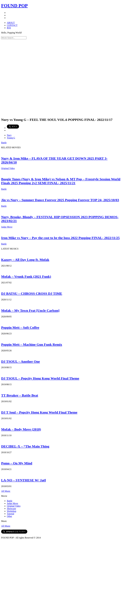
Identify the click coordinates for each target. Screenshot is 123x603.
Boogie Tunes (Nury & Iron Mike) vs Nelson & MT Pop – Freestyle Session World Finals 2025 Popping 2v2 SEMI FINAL (60, 181)
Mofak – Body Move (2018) (21, 429)
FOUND (14, 5)
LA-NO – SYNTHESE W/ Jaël (23, 480)
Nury (9, 135)
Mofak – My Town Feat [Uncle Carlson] (30, 310)
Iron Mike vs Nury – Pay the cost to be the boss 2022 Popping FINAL (60, 238)
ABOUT (11, 22)
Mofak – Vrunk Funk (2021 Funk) (26, 276)
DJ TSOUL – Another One (20, 361)
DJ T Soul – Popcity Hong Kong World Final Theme (39, 412)
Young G (11, 138)
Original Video (8, 168)
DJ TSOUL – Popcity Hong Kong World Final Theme (40, 378)
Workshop (11, 511)
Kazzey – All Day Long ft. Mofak (25, 260)
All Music (5, 491)
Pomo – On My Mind (16, 463)
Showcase (11, 508)
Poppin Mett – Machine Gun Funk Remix (31, 344)
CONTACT (12, 25)
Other (9, 516)
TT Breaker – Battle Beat (19, 395)
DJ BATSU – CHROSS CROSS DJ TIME (31, 293)
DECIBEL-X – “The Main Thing (25, 446)
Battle (4, 142)
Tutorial (10, 513)
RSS (9, 28)
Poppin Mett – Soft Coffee (20, 327)
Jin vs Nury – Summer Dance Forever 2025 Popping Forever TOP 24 (60, 200)
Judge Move (6, 227)
